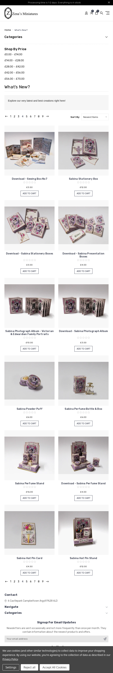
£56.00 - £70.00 (14, 78)
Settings (10, 667)
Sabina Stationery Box (83, 178)
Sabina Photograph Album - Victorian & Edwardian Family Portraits (29, 333)
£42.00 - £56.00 (14, 72)
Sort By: (75, 117)
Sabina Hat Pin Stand (83, 558)
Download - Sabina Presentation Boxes (83, 255)
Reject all (29, 667)
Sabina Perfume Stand (29, 483)
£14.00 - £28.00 (14, 60)
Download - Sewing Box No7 (29, 178)
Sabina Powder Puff (30, 408)
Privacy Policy (10, 659)
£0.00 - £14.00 (13, 54)
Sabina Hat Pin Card (30, 558)
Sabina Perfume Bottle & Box (83, 408)
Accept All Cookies (55, 667)
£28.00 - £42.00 (14, 66)
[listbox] (95, 117)
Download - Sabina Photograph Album (83, 331)
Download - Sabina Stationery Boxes (29, 253)
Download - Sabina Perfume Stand (83, 483)
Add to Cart (29, 193)
